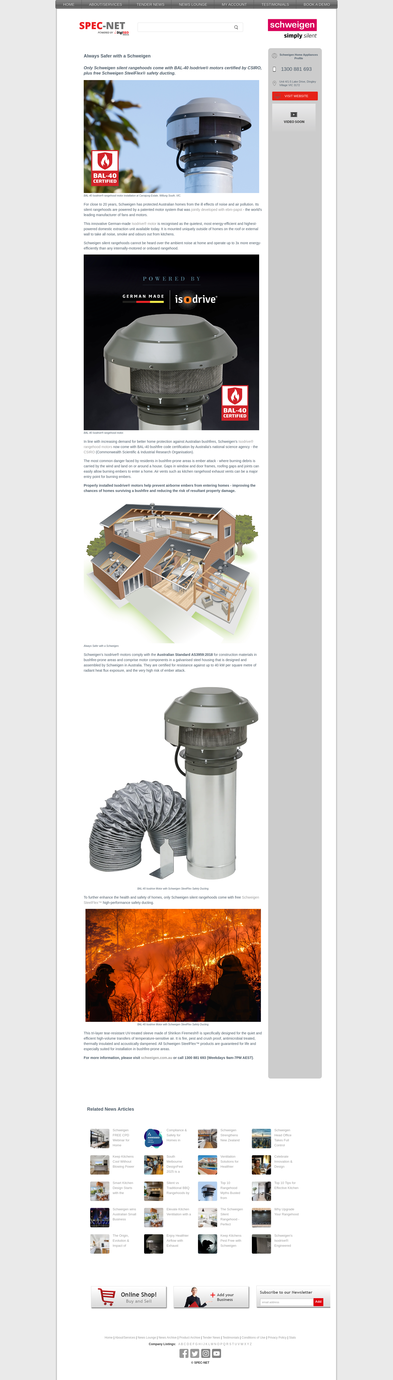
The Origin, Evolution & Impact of (121, 1240)
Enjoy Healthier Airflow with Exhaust (178, 1240)
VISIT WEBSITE (296, 96)
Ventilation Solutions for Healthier (230, 1161)
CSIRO (89, 452)
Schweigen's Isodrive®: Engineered (283, 1240)
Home (109, 1337)
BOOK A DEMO (317, 4)
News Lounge (147, 1337)
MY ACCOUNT (234, 4)
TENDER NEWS (150, 4)
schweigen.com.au (156, 1058)
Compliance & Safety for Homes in (177, 1135)
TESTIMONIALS (275, 4)
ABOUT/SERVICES (105, 4)
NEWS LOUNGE (193, 4)
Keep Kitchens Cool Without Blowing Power (123, 1161)
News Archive (167, 1337)
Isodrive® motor (144, 224)
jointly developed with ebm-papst (216, 210)
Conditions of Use (253, 1337)
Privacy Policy (277, 1337)
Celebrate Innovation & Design (283, 1161)
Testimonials (231, 1337)
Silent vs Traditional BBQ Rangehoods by (178, 1188)
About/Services (125, 1337)
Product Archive (189, 1337)
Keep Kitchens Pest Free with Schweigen (231, 1240)
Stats (292, 1337)
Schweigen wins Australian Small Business (124, 1214)
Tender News (211, 1337)
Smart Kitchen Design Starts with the (123, 1188)
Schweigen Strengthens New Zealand (230, 1135)
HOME (68, 4)
